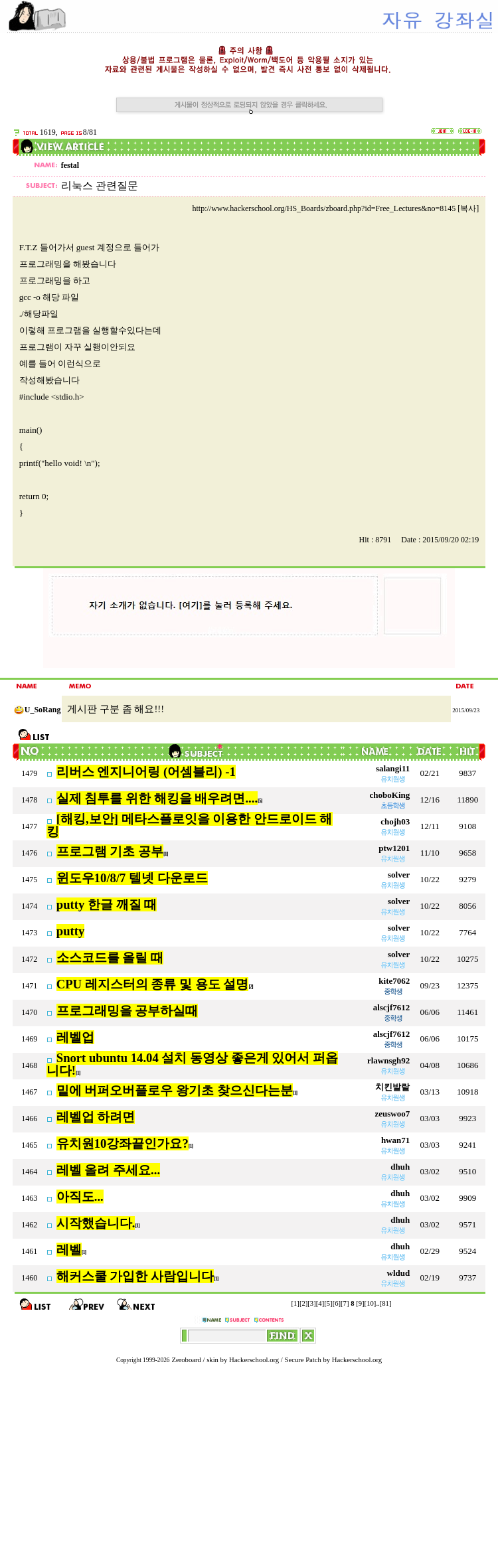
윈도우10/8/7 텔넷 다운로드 (132, 878)
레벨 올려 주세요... (108, 1170)
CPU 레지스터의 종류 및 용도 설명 (152, 984)
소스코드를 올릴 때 (109, 958)
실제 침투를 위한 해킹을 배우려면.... (157, 798)
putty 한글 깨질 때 (106, 904)
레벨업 (75, 1037)
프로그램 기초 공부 (109, 851)
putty (70, 931)
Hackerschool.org (254, 1359)
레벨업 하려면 (95, 1117)
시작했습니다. (95, 1223)
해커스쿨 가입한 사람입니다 (135, 1276)
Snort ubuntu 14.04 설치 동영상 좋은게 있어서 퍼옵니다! (192, 1064)
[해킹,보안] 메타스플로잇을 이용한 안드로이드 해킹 (189, 825)
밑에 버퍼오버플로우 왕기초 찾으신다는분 (174, 1090)
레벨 (69, 1250)
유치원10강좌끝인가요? (122, 1143)
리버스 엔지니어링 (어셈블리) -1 (146, 772)
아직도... (80, 1196)
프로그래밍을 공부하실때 (127, 1011)
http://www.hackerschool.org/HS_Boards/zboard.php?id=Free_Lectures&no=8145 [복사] (335, 208)
